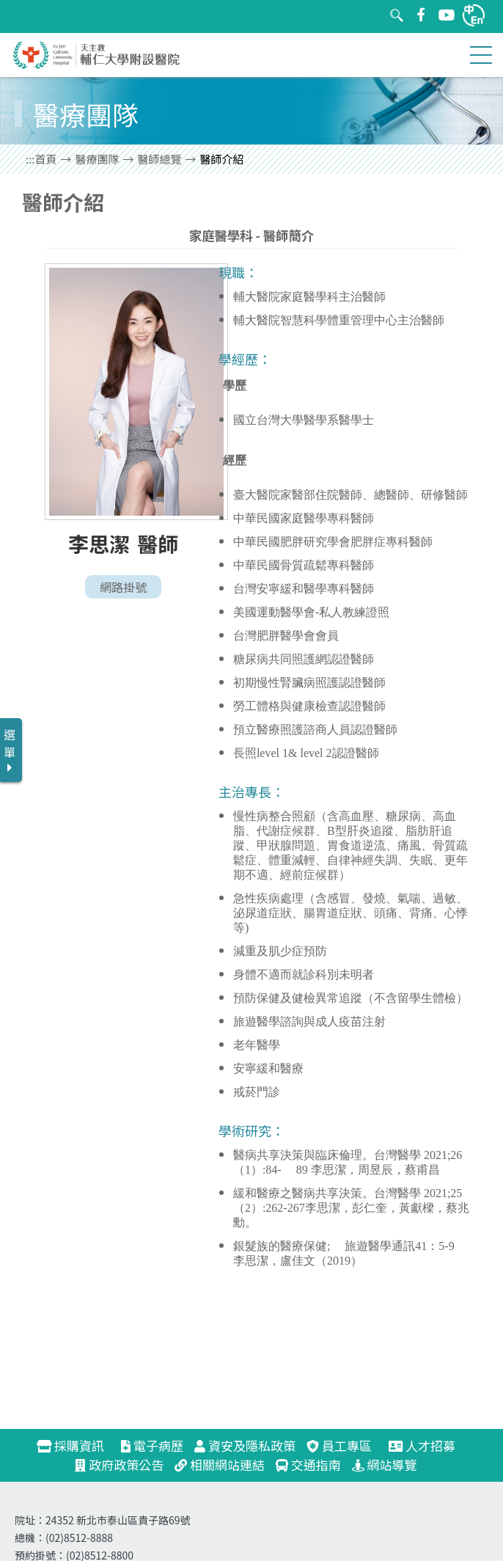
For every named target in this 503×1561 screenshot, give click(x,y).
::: (30, 159)
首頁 (46, 159)
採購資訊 (77, 1445)
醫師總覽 (160, 159)
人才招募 (428, 1445)
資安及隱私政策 (244, 1445)
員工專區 (339, 1445)
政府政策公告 (119, 1464)
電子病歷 (152, 1445)
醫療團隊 (98, 159)
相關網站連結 (220, 1464)
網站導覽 (384, 1464)
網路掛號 (123, 587)
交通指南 (308, 1464)
